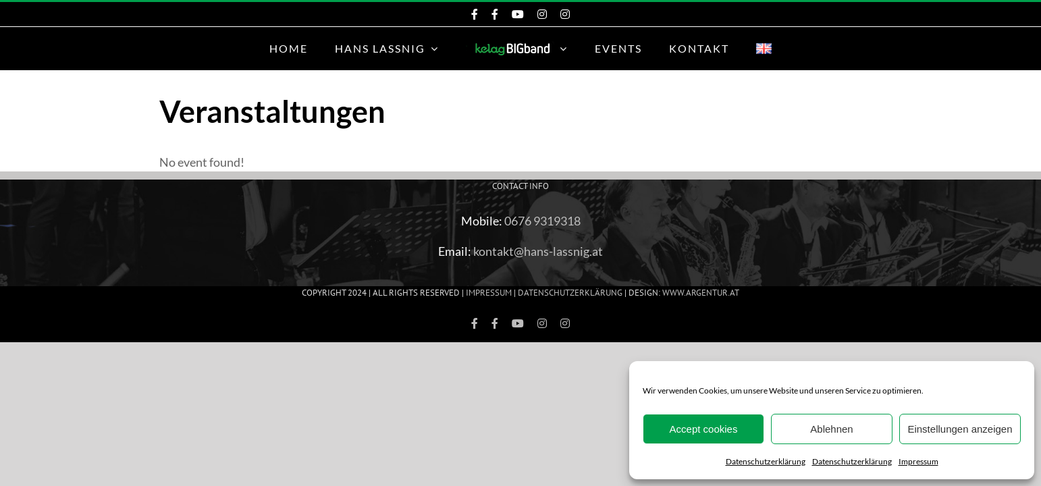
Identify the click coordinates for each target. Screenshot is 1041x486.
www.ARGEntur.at (700, 292)
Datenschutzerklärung (765, 461)
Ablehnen (831, 429)
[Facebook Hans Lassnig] (494, 14)
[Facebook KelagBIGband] (474, 14)
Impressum (918, 461)
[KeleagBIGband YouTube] (518, 14)
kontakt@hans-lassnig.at (538, 251)
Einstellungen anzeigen (959, 429)
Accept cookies (704, 429)
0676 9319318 (542, 220)
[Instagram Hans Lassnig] (565, 14)
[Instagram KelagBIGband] (542, 14)
